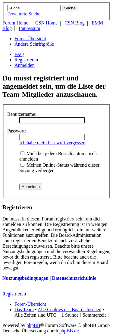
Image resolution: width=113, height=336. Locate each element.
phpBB (33, 325)
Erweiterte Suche (23, 13)
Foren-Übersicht (30, 38)
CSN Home (46, 22)
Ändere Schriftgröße (34, 44)
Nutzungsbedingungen (25, 278)
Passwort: (16, 130)
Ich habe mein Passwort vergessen (52, 142)
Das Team (24, 309)
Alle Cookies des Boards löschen (70, 309)
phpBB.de (69, 330)
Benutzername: (21, 114)
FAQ (19, 54)
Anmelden (24, 65)
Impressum (29, 28)
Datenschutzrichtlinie (74, 278)
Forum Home (15, 22)
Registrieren (26, 59)
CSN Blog (74, 22)
